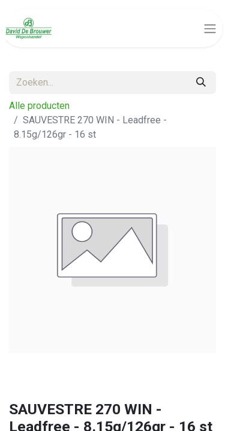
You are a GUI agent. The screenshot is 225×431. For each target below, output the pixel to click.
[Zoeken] (201, 82)
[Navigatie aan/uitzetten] (210, 28)
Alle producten (39, 105)
